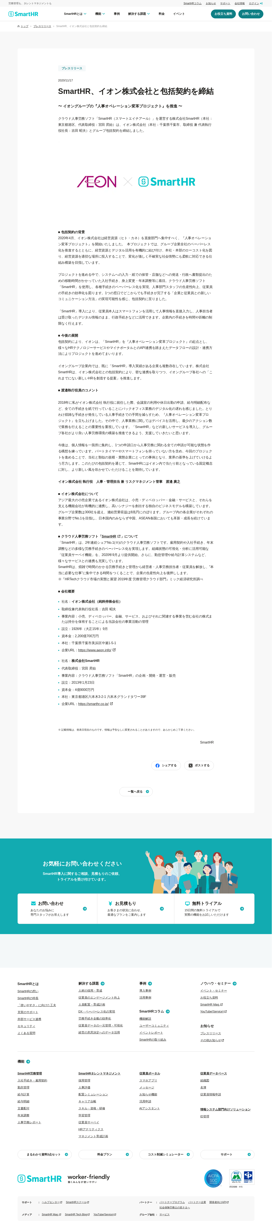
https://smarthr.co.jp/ (93, 704)
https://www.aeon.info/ (94, 650)
